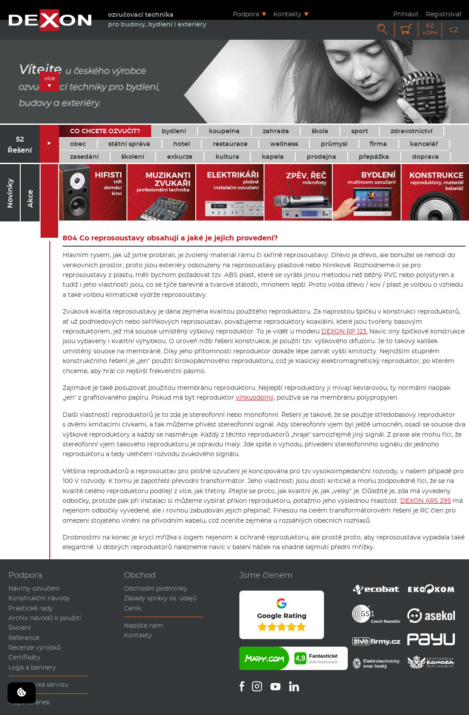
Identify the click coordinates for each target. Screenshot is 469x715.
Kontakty (287, 14)
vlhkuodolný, (255, 397)
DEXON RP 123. (344, 331)
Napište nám (143, 625)
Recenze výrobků (34, 647)
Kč (430, 29)
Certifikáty (24, 657)
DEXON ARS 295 (425, 501)
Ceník (132, 608)
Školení (19, 628)
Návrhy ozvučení (34, 588)
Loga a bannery (32, 667)
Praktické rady (30, 608)
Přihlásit (406, 14)
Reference (23, 638)
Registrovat (444, 14)
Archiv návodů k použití (44, 618)
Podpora (246, 14)
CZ (453, 30)
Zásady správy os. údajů (160, 598)
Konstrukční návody (39, 598)
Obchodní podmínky (155, 588)
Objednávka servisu (38, 685)
